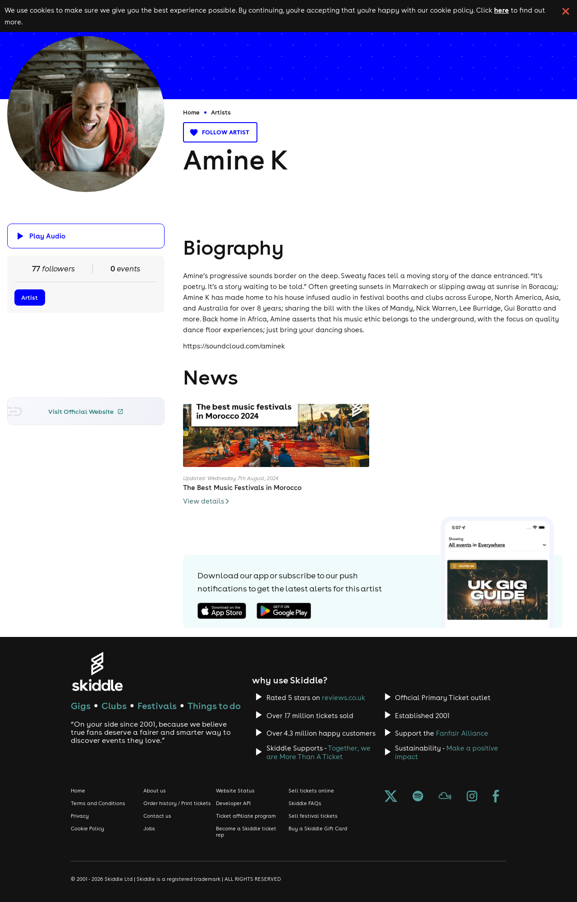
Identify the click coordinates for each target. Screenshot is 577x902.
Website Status (235, 791)
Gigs (81, 705)
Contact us (157, 816)
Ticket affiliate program (246, 816)
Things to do (214, 705)
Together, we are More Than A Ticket (318, 752)
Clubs (114, 705)
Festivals (157, 705)
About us (154, 791)
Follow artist (220, 132)
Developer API (233, 803)
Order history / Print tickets (177, 803)
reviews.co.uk (343, 697)
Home (191, 112)
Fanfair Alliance (462, 733)
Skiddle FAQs (304, 803)
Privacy (80, 816)
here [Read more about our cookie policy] (501, 9)
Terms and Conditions (98, 803)
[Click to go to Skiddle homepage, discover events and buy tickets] (97, 671)
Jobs (149, 828)
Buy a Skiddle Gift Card (317, 828)
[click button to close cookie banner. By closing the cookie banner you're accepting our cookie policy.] (565, 11)
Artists (221, 112)
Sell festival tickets (313, 816)
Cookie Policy (87, 828)
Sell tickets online (311, 791)
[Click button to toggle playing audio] (86, 236)
